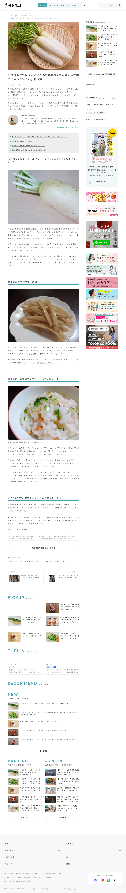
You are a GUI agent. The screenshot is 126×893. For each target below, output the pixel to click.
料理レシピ (42, 5)
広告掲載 (18, 874)
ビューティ (93, 850)
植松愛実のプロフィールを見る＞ (68, 127)
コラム (38, 562)
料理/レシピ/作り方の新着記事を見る (102, 74)
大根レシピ (48, 562)
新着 (62, 5)
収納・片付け (32, 850)
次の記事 (74, 571)
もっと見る (43, 751)
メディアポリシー (35, 874)
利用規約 (26, 874)
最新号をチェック (102, 181)
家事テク (75, 5)
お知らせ (61, 874)
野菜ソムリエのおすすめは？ (22, 141)
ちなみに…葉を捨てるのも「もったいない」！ (28, 145)
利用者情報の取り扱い (50, 874)
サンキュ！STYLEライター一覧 (41, 877)
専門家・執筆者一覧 (24, 877)
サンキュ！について (10, 877)
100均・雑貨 (32, 857)
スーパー (93, 857)
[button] (35, 5)
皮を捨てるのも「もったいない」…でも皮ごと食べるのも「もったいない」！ (39, 136)
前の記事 (12, 571)
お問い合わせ (8, 874)
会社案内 (6, 881)
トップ (56, 5)
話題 (49, 5)
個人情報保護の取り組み (20, 881)
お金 (68, 5)
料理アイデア (59, 562)
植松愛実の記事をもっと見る (43, 547)
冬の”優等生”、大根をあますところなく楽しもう (29, 150)
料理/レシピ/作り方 (30, 16)
